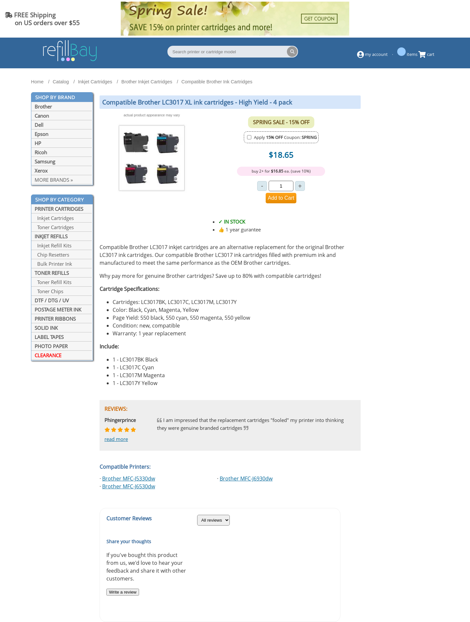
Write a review (122, 592)
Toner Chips (49, 291)
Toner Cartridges (54, 227)
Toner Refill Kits (53, 282)
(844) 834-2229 (438, 19)
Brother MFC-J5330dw (128, 478)
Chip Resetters (52, 254)
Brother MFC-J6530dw (128, 486)
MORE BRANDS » (54, 180)
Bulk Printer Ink (53, 264)
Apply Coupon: (285, 137)
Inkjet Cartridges (54, 218)
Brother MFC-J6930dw (246, 478)
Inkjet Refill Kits (53, 245)
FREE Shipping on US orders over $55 (42, 19)
